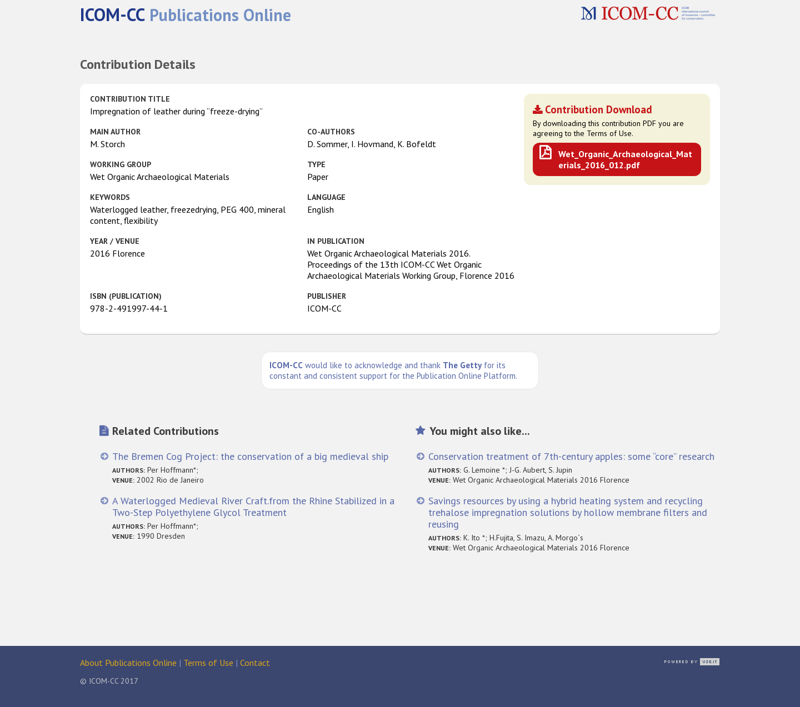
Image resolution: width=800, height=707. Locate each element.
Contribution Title (130, 99)
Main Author (115, 132)
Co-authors (331, 132)
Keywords (110, 197)
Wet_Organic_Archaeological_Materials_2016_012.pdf (625, 159)
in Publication (335, 241)
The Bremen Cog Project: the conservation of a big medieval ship (250, 456)
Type (316, 164)
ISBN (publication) (126, 296)
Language (326, 197)
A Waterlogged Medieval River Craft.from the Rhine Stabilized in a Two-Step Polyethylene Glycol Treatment (253, 506)
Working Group (120, 164)
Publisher (326, 296)
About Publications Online (128, 662)
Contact (255, 662)
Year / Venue (114, 241)
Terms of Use (208, 662)
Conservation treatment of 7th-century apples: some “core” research (571, 456)
